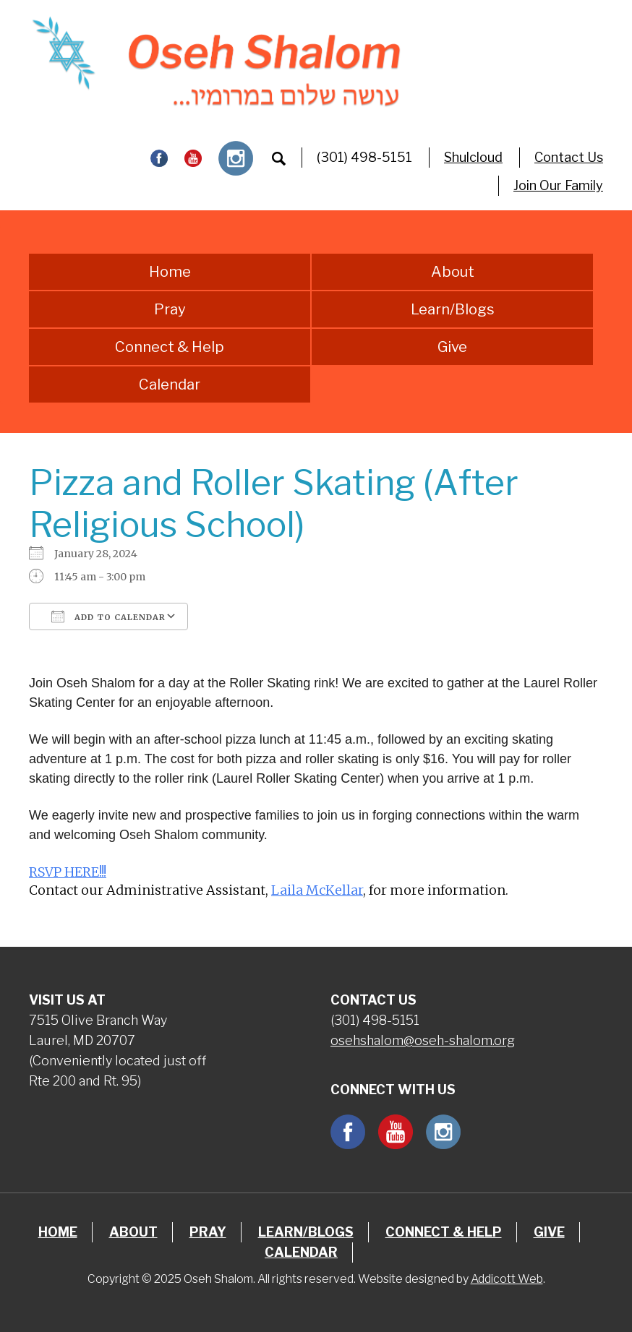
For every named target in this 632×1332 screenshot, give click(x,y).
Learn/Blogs (453, 309)
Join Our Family (558, 185)
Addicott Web (507, 1279)
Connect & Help (169, 347)
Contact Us (568, 157)
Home (170, 271)
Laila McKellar (317, 890)
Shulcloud (473, 157)
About (452, 271)
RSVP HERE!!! (67, 872)
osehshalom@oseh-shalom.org (422, 1040)
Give (452, 347)
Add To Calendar (108, 616)
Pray (170, 309)
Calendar (169, 384)
